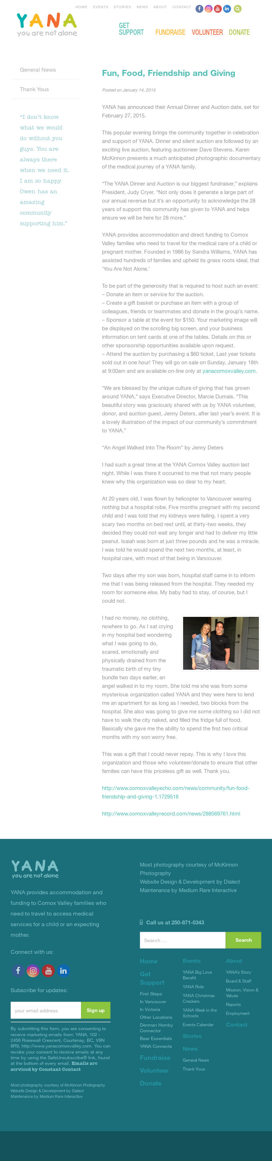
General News (38, 69)
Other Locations (156, 1017)
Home (81, 7)
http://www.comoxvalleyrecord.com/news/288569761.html (171, 813)
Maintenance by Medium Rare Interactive (47, 1096)
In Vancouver (153, 1001)
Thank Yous (34, 88)
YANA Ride (193, 986)
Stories (122, 7)
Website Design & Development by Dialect (47, 1090)
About (160, 7)
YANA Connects (156, 1046)
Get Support (131, 28)
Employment (238, 1013)
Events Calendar (198, 1024)
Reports (233, 1004)
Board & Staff (238, 981)
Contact (181, 7)
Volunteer (207, 32)
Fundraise (170, 32)
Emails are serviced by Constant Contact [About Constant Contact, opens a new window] (54, 1066)
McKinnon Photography (84, 1085)
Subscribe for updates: (39, 989)
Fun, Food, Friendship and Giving (169, 72)
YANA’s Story (238, 972)
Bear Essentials (156, 1038)
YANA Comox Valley (71, 23)
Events (100, 7)
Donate (239, 32)
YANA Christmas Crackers (199, 998)
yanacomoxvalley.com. (230, 370)
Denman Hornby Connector (156, 1027)
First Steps (151, 993)
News (142, 7)
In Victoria (150, 1009)
